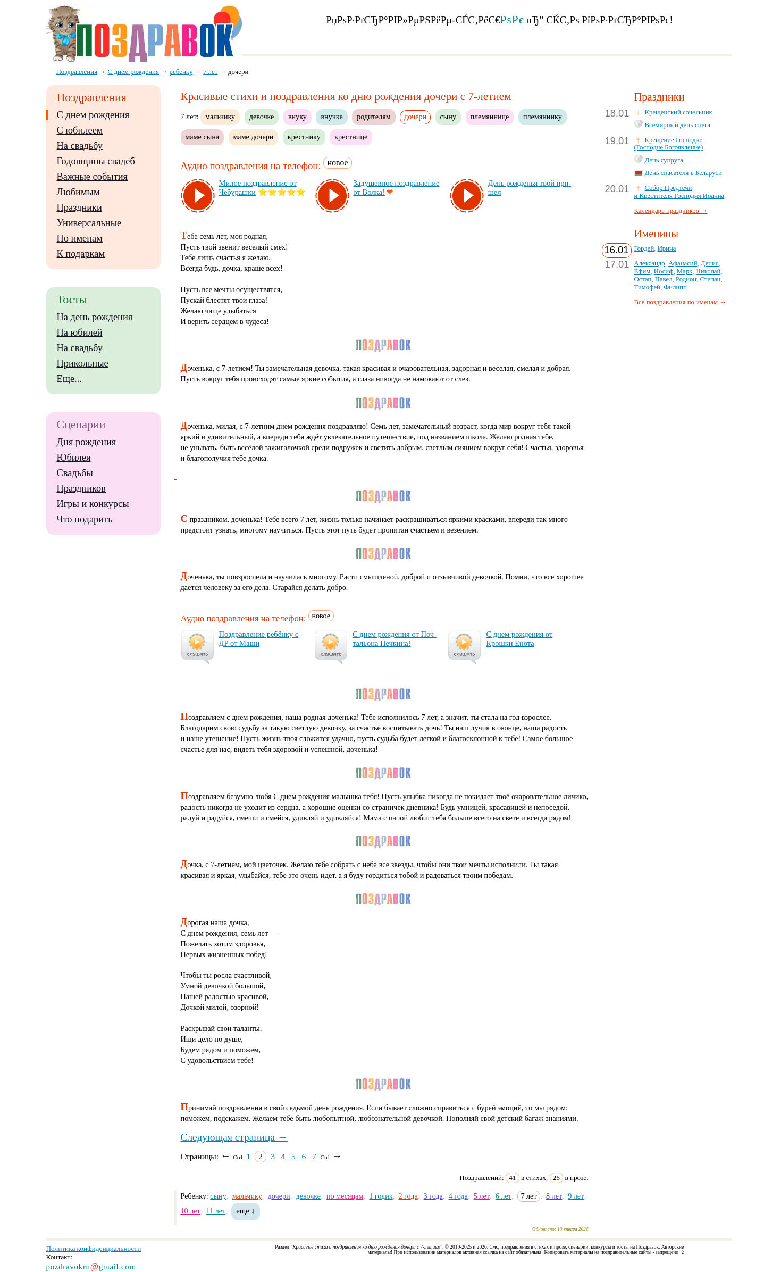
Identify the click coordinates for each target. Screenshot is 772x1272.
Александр (649, 263)
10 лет (190, 1211)
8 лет (554, 1196)
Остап (643, 279)
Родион (686, 279)
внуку (297, 116)
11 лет (216, 1211)
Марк (685, 271)
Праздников (81, 488)
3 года (433, 1196)
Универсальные (89, 223)
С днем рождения (93, 115)
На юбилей (80, 332)
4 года (458, 1196)
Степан (710, 279)
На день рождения (95, 317)
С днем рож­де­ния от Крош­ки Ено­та (519, 638)
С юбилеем (80, 130)
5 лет (482, 1196)
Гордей (644, 248)
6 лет (503, 1196)
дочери (279, 1196)
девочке (261, 116)
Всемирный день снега (678, 125)
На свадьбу (80, 145)
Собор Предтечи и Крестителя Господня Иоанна (679, 191)
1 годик (380, 1196)
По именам (80, 238)
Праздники (79, 207)
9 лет (576, 1196)
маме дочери (253, 136)
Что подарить (85, 519)
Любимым (78, 192)
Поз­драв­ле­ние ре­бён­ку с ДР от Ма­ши (259, 638)
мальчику (220, 116)
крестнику (304, 136)
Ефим (642, 271)
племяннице (490, 116)
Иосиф (664, 271)
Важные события (92, 176)
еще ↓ (245, 1211)
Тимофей (647, 287)
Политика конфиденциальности (93, 1248)
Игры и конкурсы (93, 503)
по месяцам (344, 1196)
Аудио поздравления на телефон (249, 165)
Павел (664, 279)
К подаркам (81, 253)
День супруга (664, 160)
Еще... (69, 378)
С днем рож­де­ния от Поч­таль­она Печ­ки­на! (395, 638)
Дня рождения (86, 442)
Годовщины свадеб (96, 161)
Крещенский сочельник (678, 112)
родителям (373, 116)
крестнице (350, 136)
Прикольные (82, 363)
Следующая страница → (234, 1137)
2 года (408, 1196)
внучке (331, 116)
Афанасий (682, 263)
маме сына (203, 136)
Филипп (675, 287)
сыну (448, 116)
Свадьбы (75, 473)
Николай (708, 271)
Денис (710, 263)
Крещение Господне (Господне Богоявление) (668, 144)
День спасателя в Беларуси (683, 173)
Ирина (667, 248)
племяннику (542, 116)
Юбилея (74, 457)
